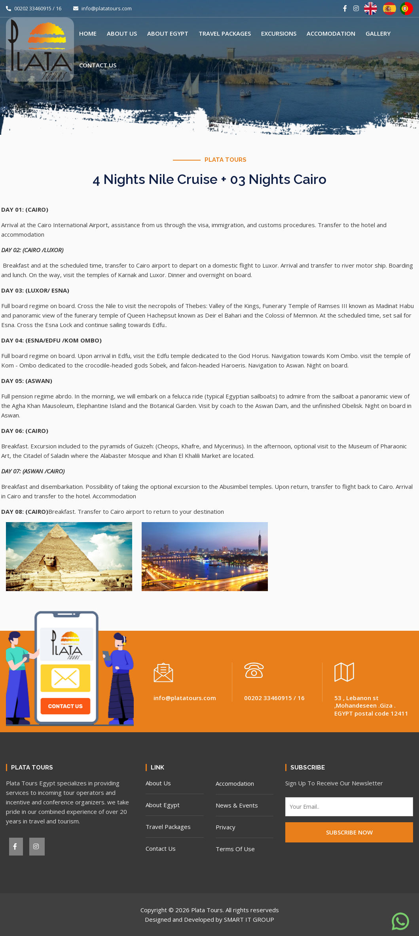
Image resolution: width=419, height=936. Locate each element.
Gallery (378, 33)
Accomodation (331, 33)
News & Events (237, 805)
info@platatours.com (102, 8)
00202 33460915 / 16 (33, 8)
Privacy (225, 827)
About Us (122, 33)
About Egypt (167, 33)
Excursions (278, 33)
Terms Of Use (235, 849)
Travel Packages (225, 33)
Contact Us (97, 65)
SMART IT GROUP (249, 919)
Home (88, 33)
